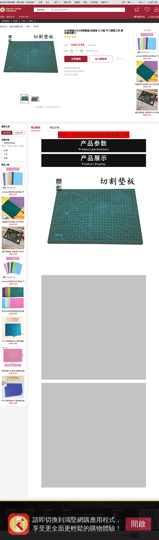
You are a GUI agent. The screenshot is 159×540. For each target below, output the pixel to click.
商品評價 (54, 127)
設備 (15, 21)
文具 (28, 26)
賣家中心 (105, 2)
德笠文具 (10, 16)
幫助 (85, 2)
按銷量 (9, 146)
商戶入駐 (153, 2)
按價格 (21, 146)
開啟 (138, 524)
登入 (47, 2)
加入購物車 (101, 59)
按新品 (15, 146)
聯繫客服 (139, 16)
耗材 (31, 21)
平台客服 (94, 2)
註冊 (40, 2)
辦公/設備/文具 (16, 26)
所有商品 (5, 21)
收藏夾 (77, 2)
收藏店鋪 (19, 132)
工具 (23, 21)
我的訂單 (67, 2)
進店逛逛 (7, 132)
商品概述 (35, 127)
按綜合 (3, 146)
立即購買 (76, 59)
